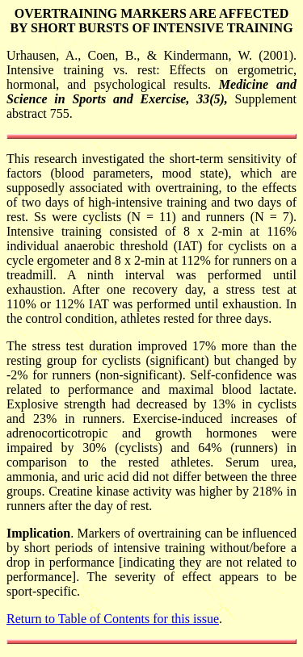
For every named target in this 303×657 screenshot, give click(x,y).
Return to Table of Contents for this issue (112, 619)
